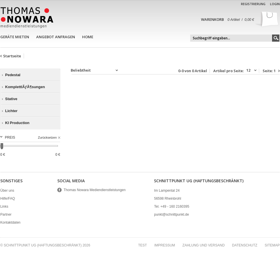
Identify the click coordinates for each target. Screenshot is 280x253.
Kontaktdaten (10, 222)
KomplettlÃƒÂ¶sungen (25, 87)
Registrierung (253, 4)
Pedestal (12, 75)
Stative (11, 99)
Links (4, 207)
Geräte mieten (14, 36)
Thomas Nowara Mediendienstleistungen (94, 190)
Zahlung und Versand (203, 245)
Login (275, 4)
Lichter (11, 111)
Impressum (164, 245)
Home (87, 36)
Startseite (12, 55)
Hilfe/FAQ (7, 199)
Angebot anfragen (55, 36)
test (142, 245)
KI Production (17, 123)
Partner (5, 214)
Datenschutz (244, 245)
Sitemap (272, 245)
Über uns (7, 191)
